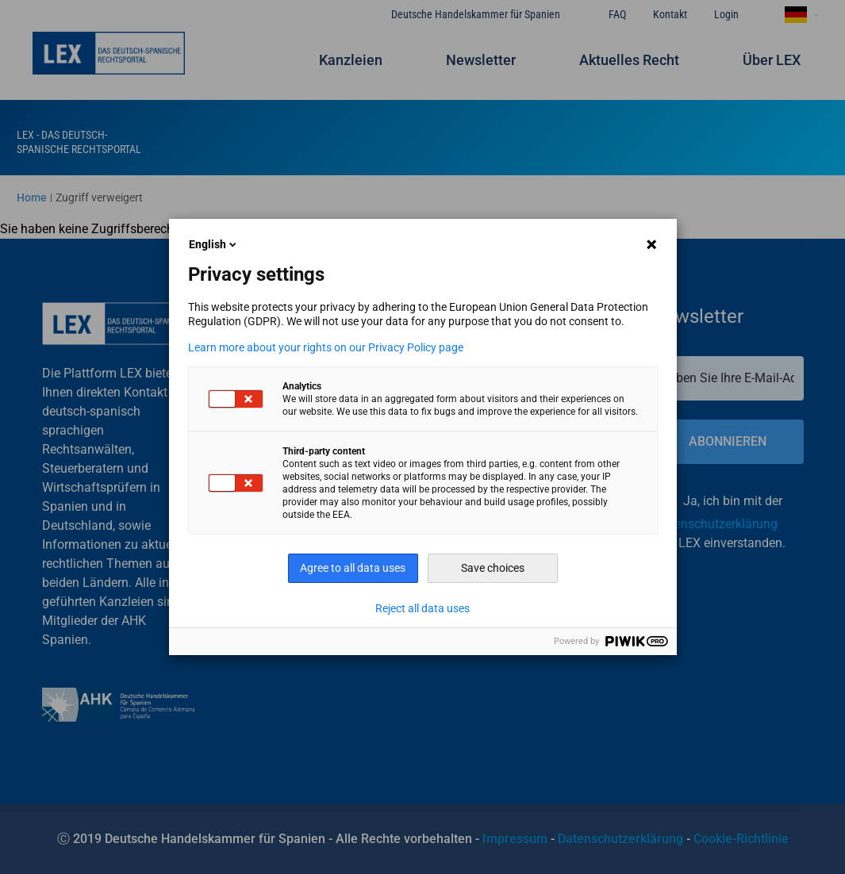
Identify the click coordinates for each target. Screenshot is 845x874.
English (214, 244)
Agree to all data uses (352, 568)
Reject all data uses (422, 608)
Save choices (492, 568)
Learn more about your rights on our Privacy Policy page (325, 347)
